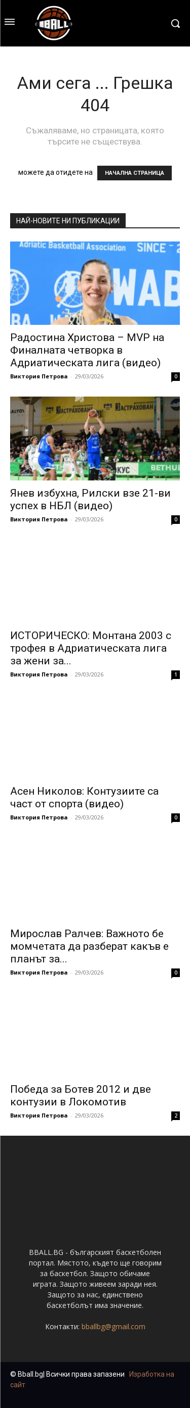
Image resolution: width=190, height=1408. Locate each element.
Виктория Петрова (39, 376)
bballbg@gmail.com (113, 1326)
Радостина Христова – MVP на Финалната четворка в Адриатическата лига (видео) (87, 350)
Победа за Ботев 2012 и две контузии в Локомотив (80, 1095)
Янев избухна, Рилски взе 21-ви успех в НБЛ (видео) (90, 499)
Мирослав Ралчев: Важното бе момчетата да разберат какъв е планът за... (89, 946)
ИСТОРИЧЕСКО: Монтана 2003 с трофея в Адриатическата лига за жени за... (90, 648)
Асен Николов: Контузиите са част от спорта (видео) (84, 797)
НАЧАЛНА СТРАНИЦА (134, 173)
